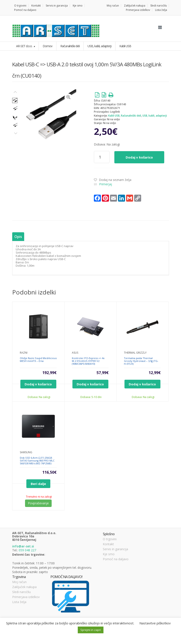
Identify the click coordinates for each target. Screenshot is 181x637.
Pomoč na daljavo (25, 10)
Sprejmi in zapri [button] (90, 630)
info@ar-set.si (23, 546)
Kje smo (78, 5)
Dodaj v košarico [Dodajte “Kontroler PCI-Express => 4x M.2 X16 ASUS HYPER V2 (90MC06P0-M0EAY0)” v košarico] (90, 384)
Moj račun (113, 5)
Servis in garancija (57, 5)
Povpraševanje (38, 503)
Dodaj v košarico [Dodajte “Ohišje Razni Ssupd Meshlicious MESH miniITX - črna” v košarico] (38, 384)
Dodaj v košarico (139, 157)
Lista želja (161, 10)
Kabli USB (114, 115)
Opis (18, 236)
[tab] (18, 236)
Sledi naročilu (158, 5)
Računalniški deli (131, 115)
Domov (47, 46)
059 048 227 (27, 550)
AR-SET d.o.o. (24, 46)
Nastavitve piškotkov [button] (155, 623)
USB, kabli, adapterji (154, 115)
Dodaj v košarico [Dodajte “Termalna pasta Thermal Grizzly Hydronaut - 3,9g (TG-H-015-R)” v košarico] (142, 384)
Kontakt (36, 5)
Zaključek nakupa (134, 5)
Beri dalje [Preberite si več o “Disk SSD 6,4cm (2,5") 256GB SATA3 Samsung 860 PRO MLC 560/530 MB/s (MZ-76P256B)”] (38, 484)
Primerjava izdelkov (138, 10)
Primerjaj (105, 184)
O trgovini (20, 5)
